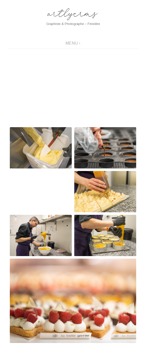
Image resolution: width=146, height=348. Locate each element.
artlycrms (73, 14)
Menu (71, 43)
